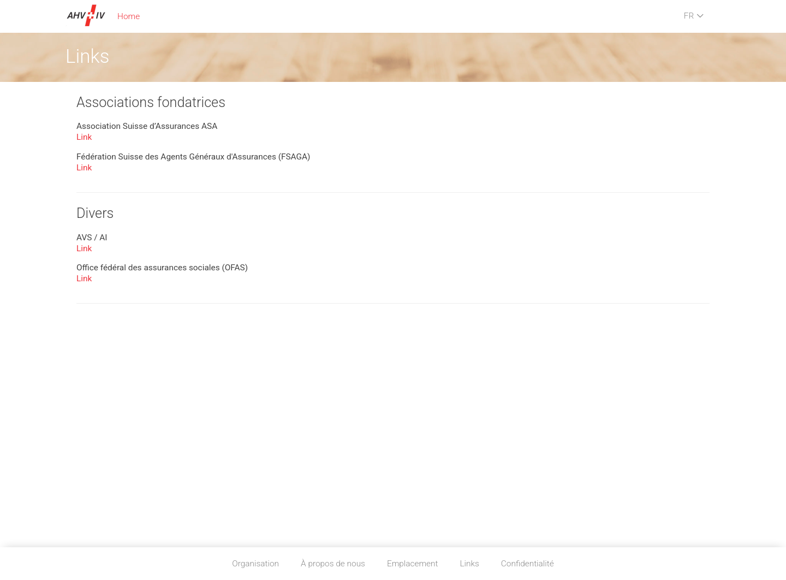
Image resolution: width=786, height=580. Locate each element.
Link (84, 137)
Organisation (255, 564)
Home (128, 16)
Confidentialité (527, 564)
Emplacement (412, 564)
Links (469, 564)
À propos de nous (333, 564)
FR (694, 16)
